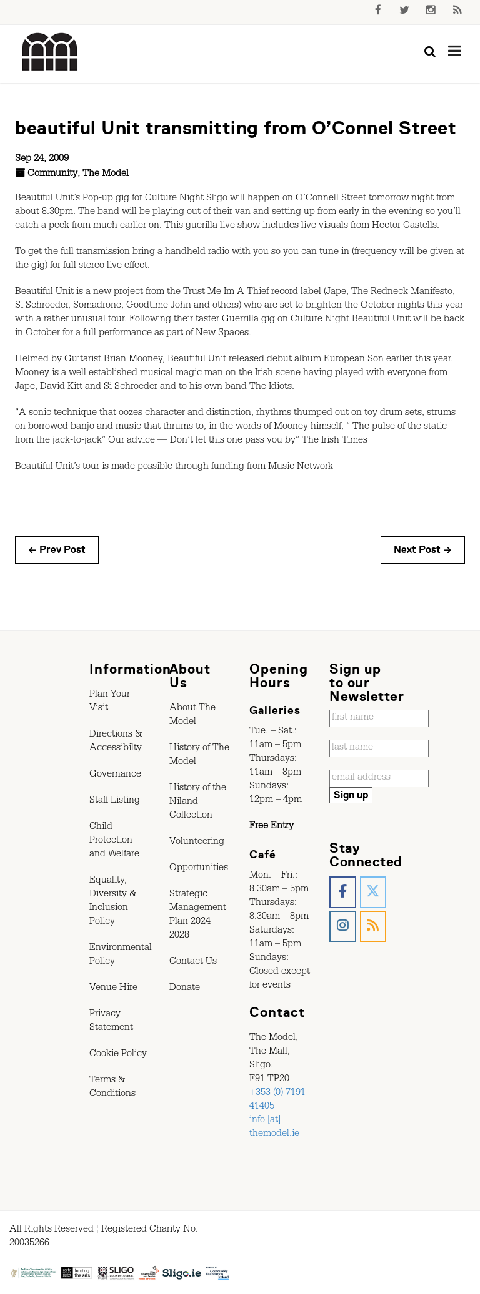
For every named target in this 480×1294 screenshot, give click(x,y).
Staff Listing (114, 801)
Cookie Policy (118, 1055)
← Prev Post (57, 550)
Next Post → (423, 550)
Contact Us (193, 963)
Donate (184, 989)
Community (53, 175)
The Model (105, 175)
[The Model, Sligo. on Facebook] (342, 892)
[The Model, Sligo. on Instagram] (342, 927)
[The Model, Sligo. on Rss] (373, 927)
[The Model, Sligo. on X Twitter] (373, 892)
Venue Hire (113, 989)
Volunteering (196, 843)
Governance (115, 775)
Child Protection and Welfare (114, 841)
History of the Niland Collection (197, 802)
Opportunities (198, 869)
